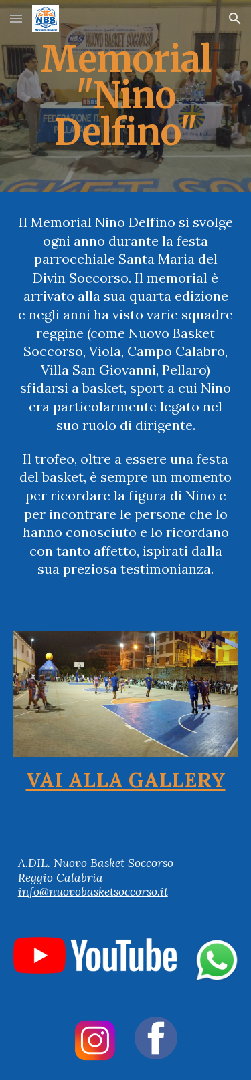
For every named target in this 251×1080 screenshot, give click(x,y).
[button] (16, 18)
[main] (126, 96)
